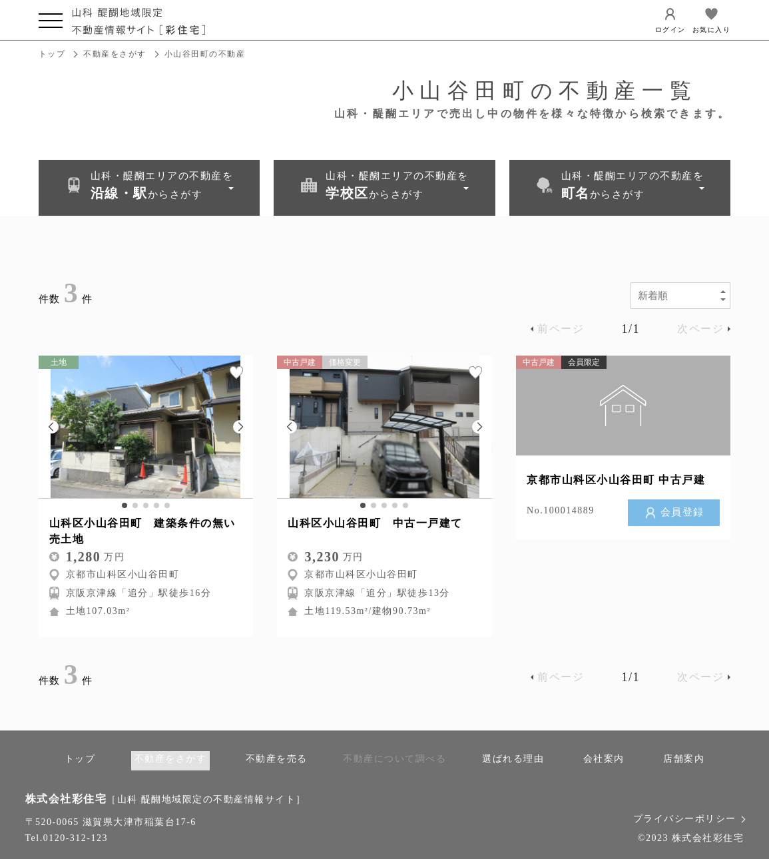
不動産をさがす (114, 54)
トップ (52, 54)
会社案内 (604, 759)
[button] (52, 426)
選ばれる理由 (513, 759)
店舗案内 (683, 759)
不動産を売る (277, 759)
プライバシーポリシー (688, 818)
